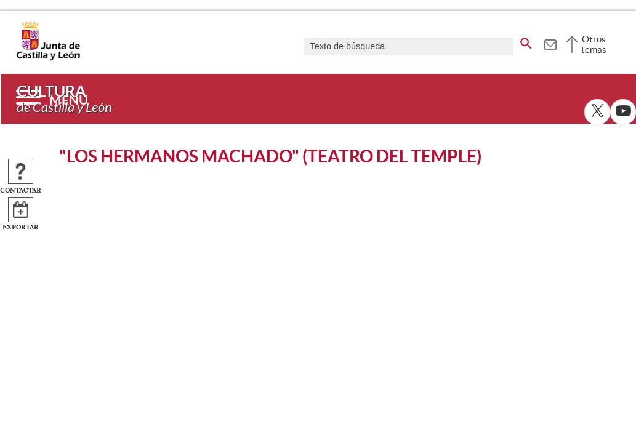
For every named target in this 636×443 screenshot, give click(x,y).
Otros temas (593, 44)
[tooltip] (550, 43)
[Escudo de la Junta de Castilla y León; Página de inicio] (48, 58)
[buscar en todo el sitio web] (526, 41)
